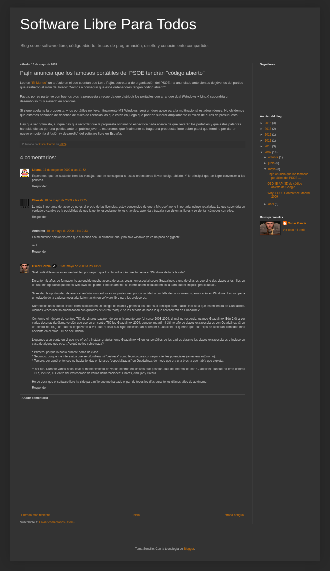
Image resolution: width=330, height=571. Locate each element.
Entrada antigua (233, 515)
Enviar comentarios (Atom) (56, 522)
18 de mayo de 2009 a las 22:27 (65, 200)
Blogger (189, 548)
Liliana (37, 170)
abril (271, 204)
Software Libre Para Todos (108, 24)
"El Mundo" (39, 83)
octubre (273, 157)
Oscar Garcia (41, 266)
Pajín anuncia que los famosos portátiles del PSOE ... (288, 175)
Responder (39, 186)
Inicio (136, 515)
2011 (268, 140)
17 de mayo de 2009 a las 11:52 (64, 170)
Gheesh (37, 200)
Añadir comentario (35, 398)
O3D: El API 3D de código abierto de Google (285, 185)
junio (272, 163)
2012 (268, 134)
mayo (272, 169)
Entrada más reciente (35, 515)
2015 (268, 123)
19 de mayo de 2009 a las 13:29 (79, 266)
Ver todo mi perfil (294, 230)
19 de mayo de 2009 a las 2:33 (67, 231)
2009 (268, 152)
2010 (268, 146)
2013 (268, 129)
